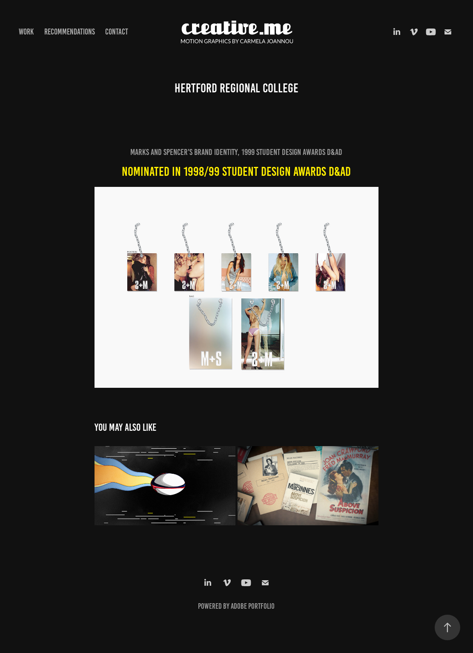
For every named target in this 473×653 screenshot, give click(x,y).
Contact (116, 31)
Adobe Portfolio (253, 606)
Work (26, 31)
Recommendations (69, 31)
